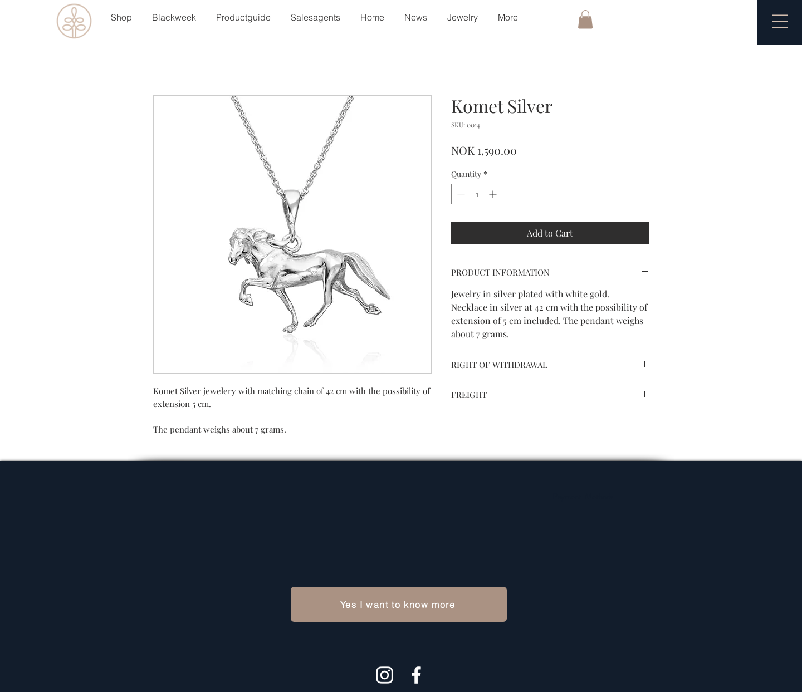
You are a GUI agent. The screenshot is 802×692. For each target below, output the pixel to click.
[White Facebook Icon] (416, 675)
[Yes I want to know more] (399, 604)
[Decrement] (460, 194)
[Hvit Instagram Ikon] (384, 675)
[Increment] (494, 194)
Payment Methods (583, 496)
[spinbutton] (477, 194)
